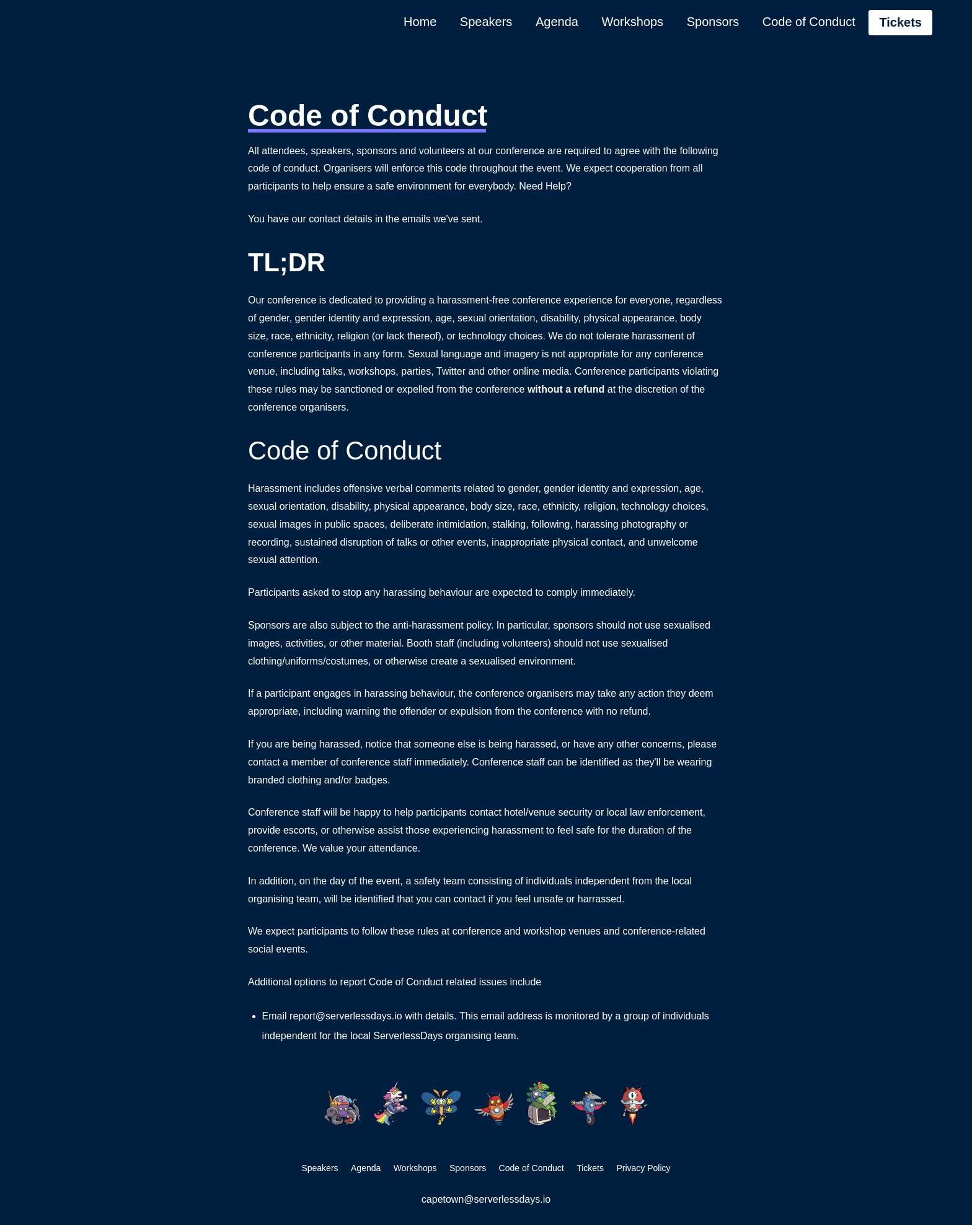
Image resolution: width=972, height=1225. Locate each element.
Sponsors (713, 21)
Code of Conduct (808, 21)
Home (420, 21)
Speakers (486, 21)
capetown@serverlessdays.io (486, 1199)
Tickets (900, 22)
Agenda (557, 21)
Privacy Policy (643, 1168)
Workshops (632, 21)
